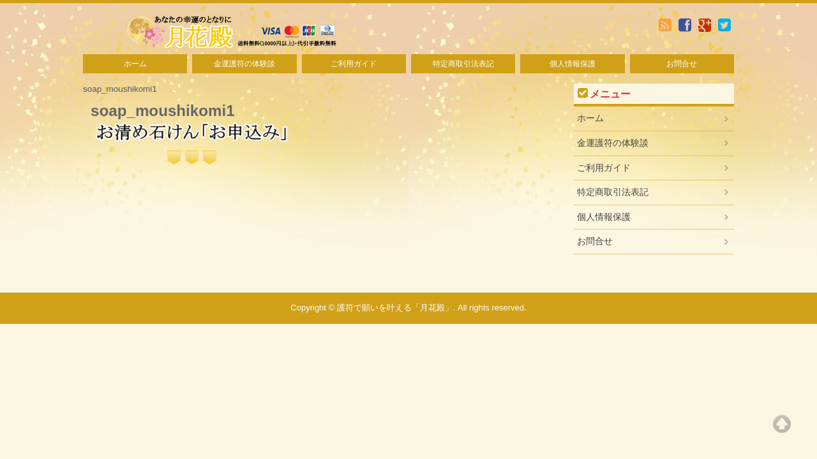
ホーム (135, 63)
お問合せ (681, 63)
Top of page (781, 423)
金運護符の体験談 (244, 63)
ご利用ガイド (354, 63)
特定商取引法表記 (463, 63)
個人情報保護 (573, 63)
